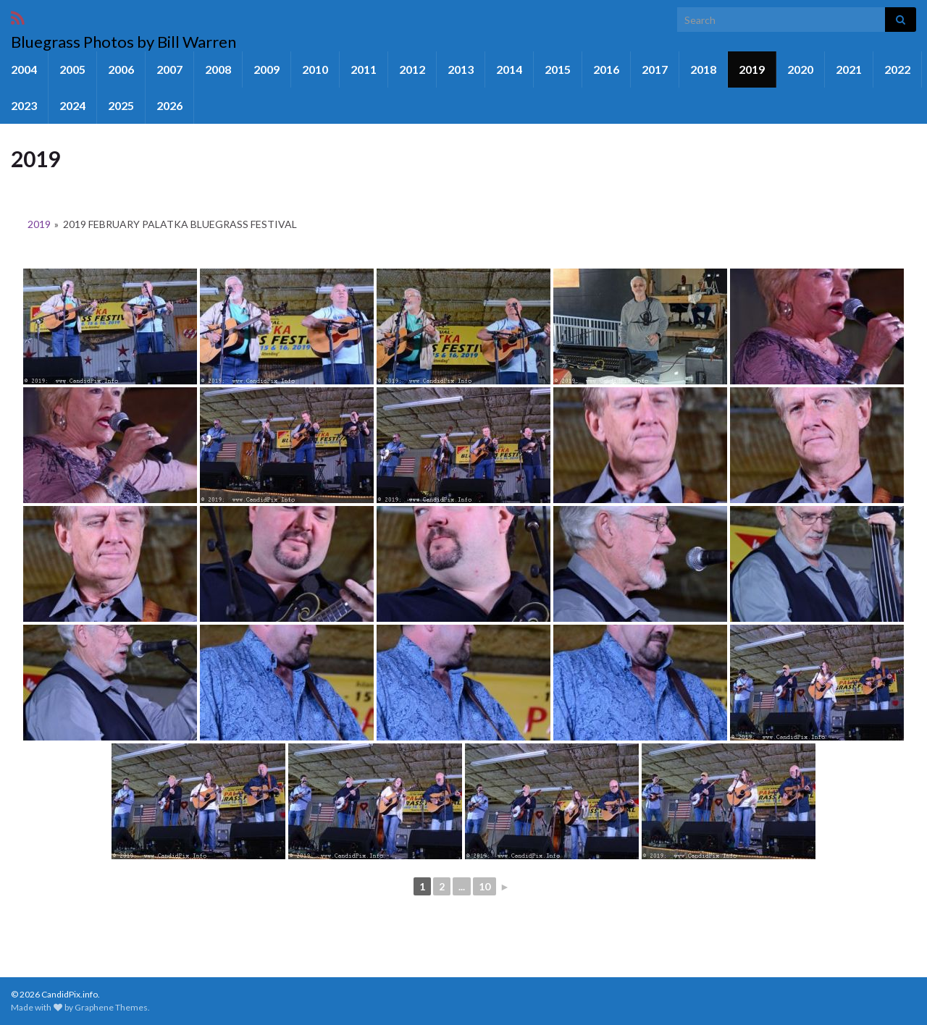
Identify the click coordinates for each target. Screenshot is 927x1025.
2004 (24, 69)
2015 (558, 69)
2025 (121, 105)
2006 (121, 69)
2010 (315, 69)
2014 (509, 69)
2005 (72, 69)
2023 (24, 105)
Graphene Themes (111, 1007)
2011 (364, 69)
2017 (655, 69)
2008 (218, 69)
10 (484, 886)
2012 (412, 69)
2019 (752, 69)
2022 (897, 69)
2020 (800, 69)
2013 (461, 69)
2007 (169, 69)
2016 (606, 69)
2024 (72, 105)
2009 (266, 69)
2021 (849, 69)
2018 (703, 69)
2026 (169, 105)
